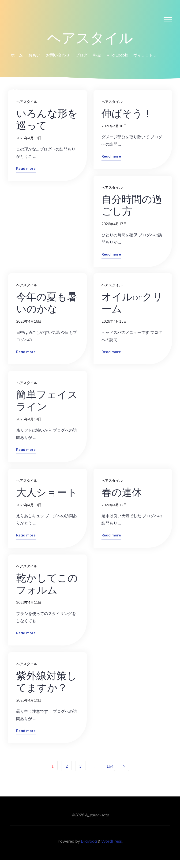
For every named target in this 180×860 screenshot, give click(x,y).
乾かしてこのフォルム (47, 583)
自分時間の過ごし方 (131, 204)
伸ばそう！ (127, 113)
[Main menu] (168, 20)
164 (109, 766)
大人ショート (46, 492)
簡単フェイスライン (47, 400)
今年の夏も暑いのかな (46, 302)
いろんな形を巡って (47, 119)
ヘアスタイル (112, 187)
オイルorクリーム (132, 302)
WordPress (111, 841)
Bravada (88, 841)
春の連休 (121, 492)
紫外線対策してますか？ (46, 681)
